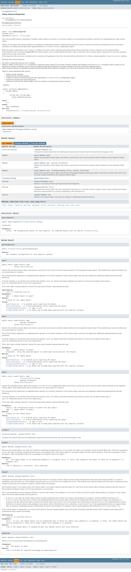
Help (45, 2)
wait (67, 205)
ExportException (26, 267)
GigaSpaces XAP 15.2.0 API (121, 0)
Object (11, 33)
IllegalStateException (15, 310)
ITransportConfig (23, 129)
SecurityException (13, 306)
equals (10, 205)
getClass (27, 205)
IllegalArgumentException (16, 308)
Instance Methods (22, 143)
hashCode (35, 205)
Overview (4, 2)
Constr (20, 8)
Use (22, 2)
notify (43, 205)
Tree (26, 2)
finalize (18, 205)
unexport (37, 187)
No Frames (32, 5)
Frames (25, 5)
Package (11, 2)
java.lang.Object (8, 18)
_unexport (38, 149)
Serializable (7, 25)
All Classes (44, 5)
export (36, 155)
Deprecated (34, 2)
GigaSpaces (12, 569)
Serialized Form (43, 110)
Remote (45, 149)
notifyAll (51, 205)
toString (60, 205)
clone (4, 205)
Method (27, 8)
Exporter (17, 25)
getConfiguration (41, 178)
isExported (38, 181)
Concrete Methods (38, 143)
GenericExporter (8, 129)
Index (41, 2)
